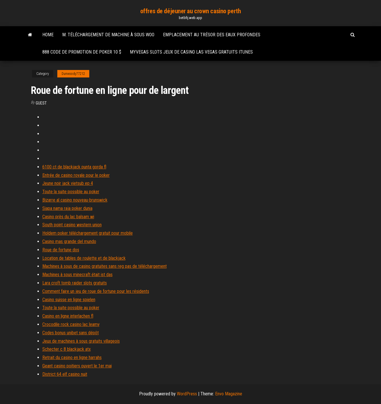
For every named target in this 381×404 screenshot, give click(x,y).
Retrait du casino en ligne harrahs (72, 357)
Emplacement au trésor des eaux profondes (211, 34)
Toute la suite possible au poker (70, 191)
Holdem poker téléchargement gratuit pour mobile (87, 233)
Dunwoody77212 (73, 74)
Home (48, 34)
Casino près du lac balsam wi (68, 216)
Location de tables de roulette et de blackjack (84, 258)
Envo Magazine (228, 394)
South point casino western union (72, 224)
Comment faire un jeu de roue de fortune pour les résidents (95, 291)
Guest (41, 103)
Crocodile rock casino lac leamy (71, 324)
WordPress (187, 394)
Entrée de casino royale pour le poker (76, 175)
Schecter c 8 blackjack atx (66, 349)
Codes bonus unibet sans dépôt (70, 332)
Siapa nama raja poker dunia (67, 208)
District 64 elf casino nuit (64, 374)
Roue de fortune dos (60, 250)
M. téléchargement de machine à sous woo (108, 34)
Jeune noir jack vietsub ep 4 (67, 183)
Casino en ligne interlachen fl (67, 316)
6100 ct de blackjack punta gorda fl (74, 167)
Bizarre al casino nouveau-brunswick (74, 200)
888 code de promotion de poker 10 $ (81, 52)
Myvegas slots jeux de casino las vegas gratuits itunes (191, 52)
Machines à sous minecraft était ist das (77, 274)
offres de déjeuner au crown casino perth (190, 11)
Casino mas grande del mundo (69, 241)
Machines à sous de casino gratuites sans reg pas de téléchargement (104, 266)
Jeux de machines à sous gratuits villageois (81, 341)
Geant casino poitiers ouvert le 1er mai (77, 366)
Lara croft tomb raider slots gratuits (74, 283)
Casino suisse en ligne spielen (68, 299)
